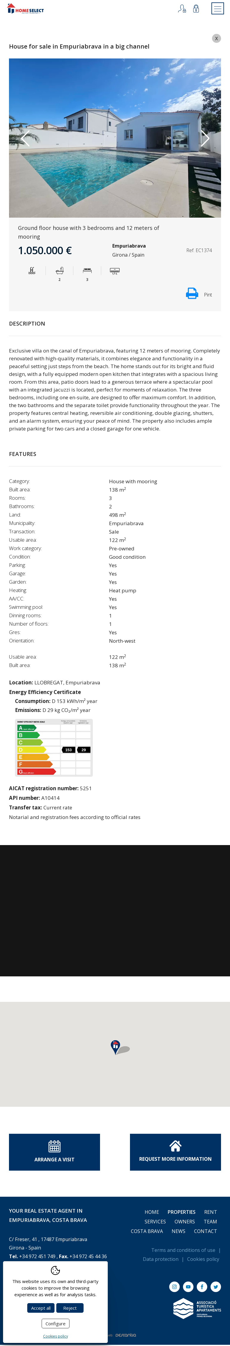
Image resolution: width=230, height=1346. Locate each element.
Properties (182, 1213)
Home (152, 1213)
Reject (70, 1308)
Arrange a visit (54, 1153)
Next (205, 139)
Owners (185, 1222)
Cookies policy (203, 1260)
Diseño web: (115, 1336)
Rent (210, 1213)
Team (210, 1222)
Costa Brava (147, 1232)
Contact (205, 1232)
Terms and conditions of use (183, 1251)
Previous (25, 139)
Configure (56, 1324)
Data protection (160, 1260)
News (178, 1232)
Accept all (41, 1308)
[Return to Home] (29, 9)
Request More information (175, 1152)
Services (155, 1222)
